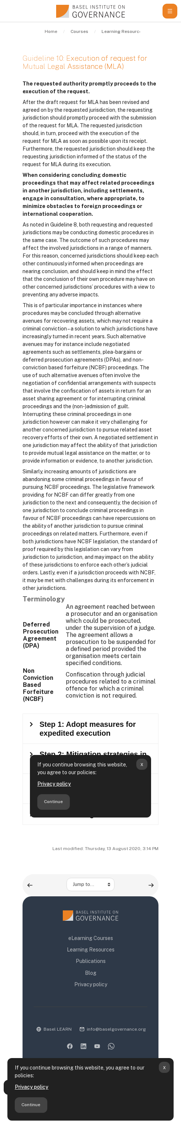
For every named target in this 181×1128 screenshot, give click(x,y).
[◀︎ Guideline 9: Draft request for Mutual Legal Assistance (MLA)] (30, 885)
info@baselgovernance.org (116, 1029)
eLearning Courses (90, 938)
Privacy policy (31, 1087)
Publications (91, 961)
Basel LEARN (58, 1029)
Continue (30, 1104)
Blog (90, 973)
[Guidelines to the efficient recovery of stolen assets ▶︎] (151, 885)
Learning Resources (91, 950)
